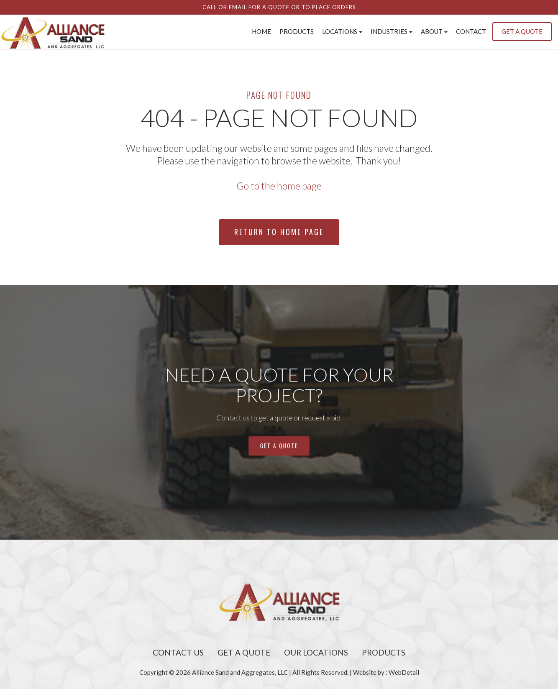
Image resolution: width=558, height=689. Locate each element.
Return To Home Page (279, 231)
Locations (342, 31)
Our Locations (316, 652)
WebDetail (404, 672)
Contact (471, 31)
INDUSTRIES (391, 31)
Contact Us (178, 652)
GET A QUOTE (522, 31)
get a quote (279, 426)
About (434, 31)
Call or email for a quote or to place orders (279, 7)
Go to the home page (279, 186)
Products (296, 31)
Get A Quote (244, 652)
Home (261, 31)
